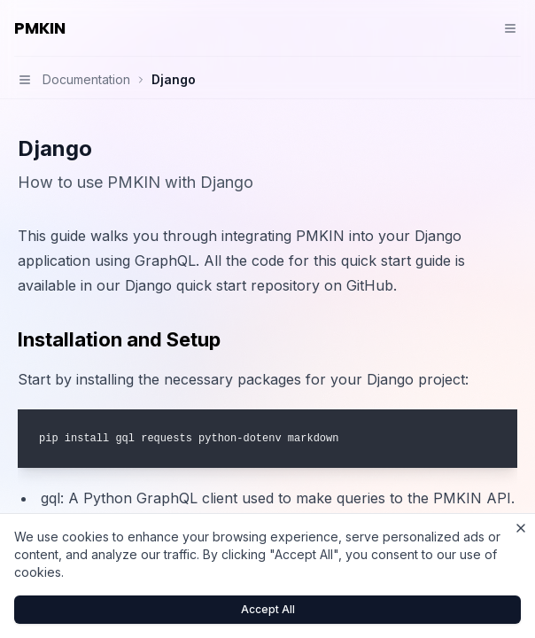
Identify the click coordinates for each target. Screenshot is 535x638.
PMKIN (40, 28)
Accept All (268, 609)
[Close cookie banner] (521, 528)
